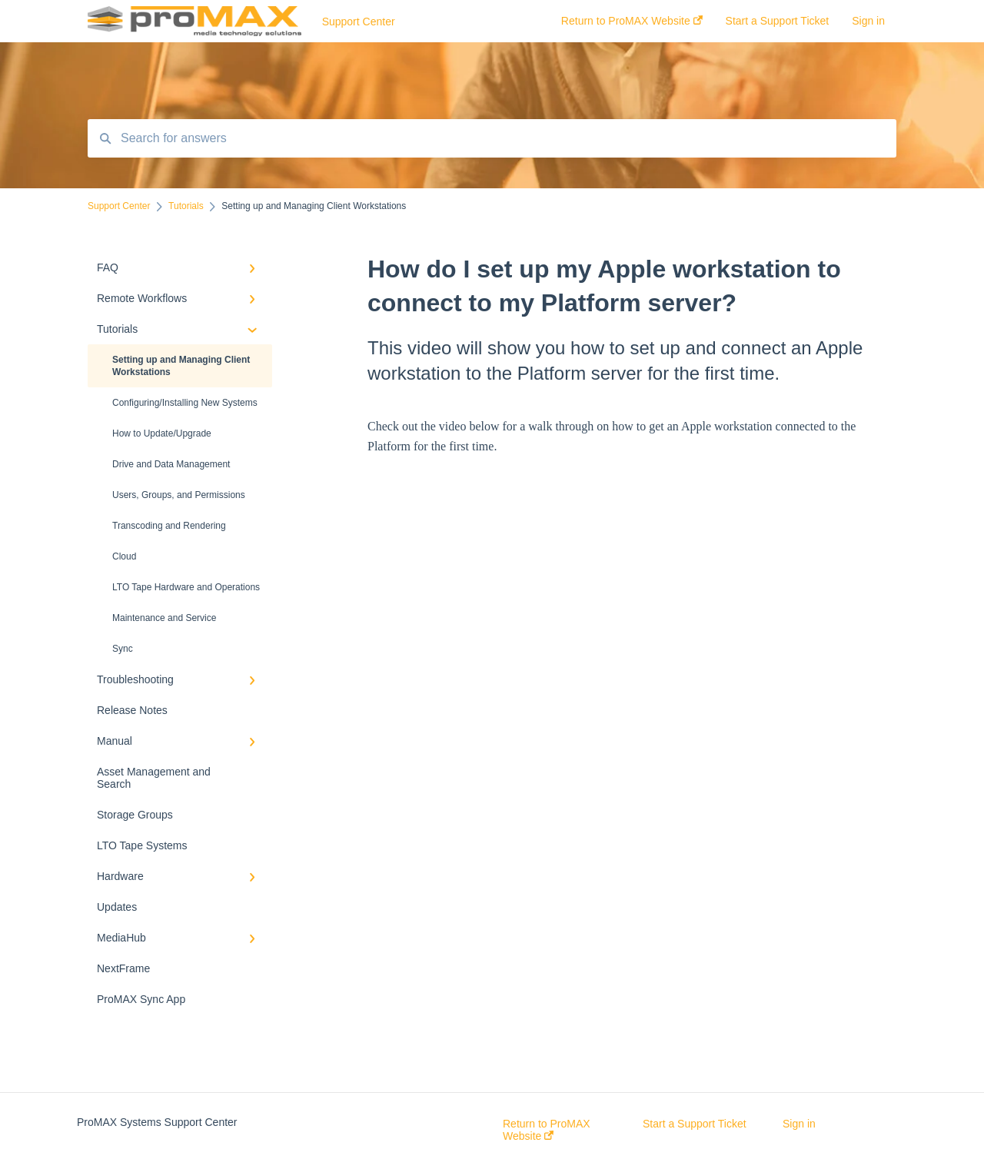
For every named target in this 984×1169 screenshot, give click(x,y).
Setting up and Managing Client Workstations (181, 365)
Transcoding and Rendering (169, 525)
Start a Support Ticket (694, 1124)
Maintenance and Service (164, 618)
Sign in (799, 1124)
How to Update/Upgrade (161, 433)
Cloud (124, 556)
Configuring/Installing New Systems (185, 402)
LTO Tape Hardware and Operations (186, 587)
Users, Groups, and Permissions (178, 495)
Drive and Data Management (171, 464)
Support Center (358, 21)
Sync (122, 648)
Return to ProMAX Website (546, 1130)
